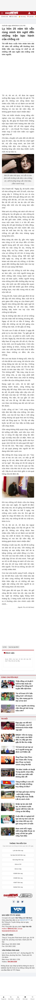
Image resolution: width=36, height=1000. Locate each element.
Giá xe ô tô (18, 864)
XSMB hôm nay (18, 878)
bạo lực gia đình (13, 647)
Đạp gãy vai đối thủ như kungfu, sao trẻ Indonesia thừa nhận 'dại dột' (24, 726)
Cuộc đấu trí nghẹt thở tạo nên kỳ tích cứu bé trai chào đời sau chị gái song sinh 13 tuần (25, 820)
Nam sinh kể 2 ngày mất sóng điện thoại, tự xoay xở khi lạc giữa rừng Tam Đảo (25, 832)
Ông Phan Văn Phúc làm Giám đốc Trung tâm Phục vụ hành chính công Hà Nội (24, 761)
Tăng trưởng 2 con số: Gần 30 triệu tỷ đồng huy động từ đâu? (25, 784)
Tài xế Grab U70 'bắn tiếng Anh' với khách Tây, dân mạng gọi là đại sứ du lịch (24, 697)
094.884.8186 (12, 961)
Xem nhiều (13, 16)
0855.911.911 (12, 928)
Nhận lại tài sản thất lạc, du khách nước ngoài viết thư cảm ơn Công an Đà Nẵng (25, 807)
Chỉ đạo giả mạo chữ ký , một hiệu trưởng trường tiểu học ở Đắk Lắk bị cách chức (25, 795)
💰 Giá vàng (22, 16)
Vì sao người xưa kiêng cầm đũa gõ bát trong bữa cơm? (25, 708)
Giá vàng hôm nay (18, 859)
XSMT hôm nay (18, 882)
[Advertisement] (18, 74)
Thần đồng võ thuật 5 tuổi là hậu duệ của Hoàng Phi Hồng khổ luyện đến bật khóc (24, 685)
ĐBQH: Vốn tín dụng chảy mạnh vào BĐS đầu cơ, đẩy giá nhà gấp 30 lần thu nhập (24, 738)
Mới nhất (4, 16)
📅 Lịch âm (30, 16)
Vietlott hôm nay (18, 887)
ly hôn (4, 647)
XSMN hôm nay (18, 873)
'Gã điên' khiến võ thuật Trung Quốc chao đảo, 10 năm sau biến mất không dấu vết (25, 773)
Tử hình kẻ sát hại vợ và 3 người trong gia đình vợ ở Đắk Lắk (24, 749)
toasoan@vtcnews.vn (10, 931)
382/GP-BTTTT (25, 920)
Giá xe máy (18, 869)
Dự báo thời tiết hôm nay (18, 855)
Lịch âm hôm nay (18, 850)
